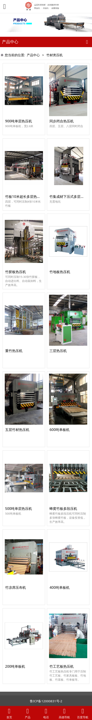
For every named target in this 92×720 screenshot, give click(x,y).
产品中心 (33, 55)
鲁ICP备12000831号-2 (46, 701)
